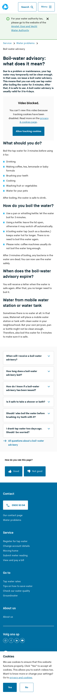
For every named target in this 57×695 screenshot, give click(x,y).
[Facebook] (11, 640)
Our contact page (12, 515)
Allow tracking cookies (28, 131)
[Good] (13, 471)
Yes (10, 687)
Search (27, 7)
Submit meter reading (15, 555)
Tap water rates (12, 581)
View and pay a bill (13, 560)
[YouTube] (22, 640)
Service (7, 43)
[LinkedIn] (16, 640)
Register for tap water (15, 541)
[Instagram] (5, 640)
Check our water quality (16, 591)
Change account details (16, 546)
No (26, 687)
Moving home (10, 550)
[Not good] (35, 471)
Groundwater (10, 595)
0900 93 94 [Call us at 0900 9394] (15, 505)
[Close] (47, 18)
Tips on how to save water (18, 586)
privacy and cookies (21, 677)
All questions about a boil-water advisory (23, 442)
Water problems (25, 43)
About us (8, 616)
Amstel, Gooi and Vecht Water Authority (24, 28)
